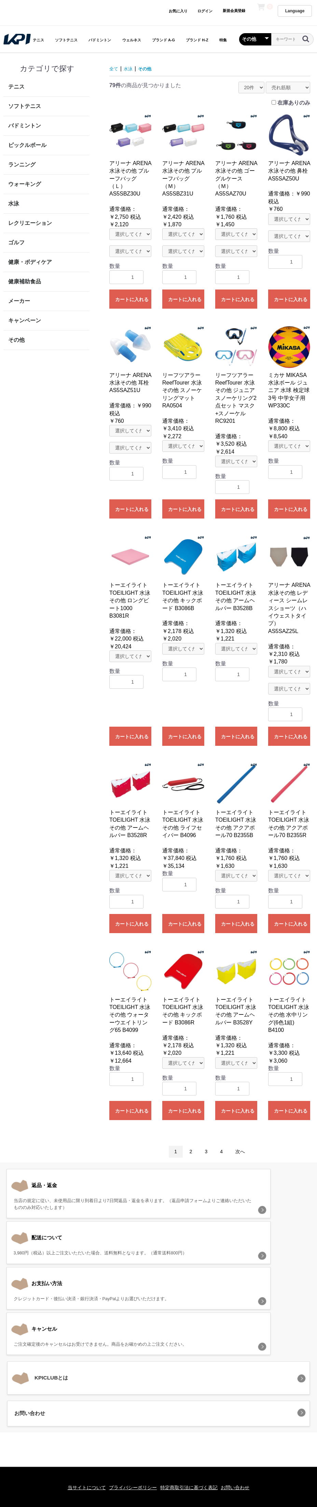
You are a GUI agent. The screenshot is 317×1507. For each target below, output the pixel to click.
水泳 (13, 203)
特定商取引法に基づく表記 (191, 1407)
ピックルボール (27, 145)
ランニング (22, 164)
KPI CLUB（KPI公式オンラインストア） (158, 1437)
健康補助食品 (24, 281)
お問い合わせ (243, 1407)
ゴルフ (16, 242)
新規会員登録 (234, 11)
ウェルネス (131, 40)
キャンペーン (24, 320)
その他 (16, 340)
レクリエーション (30, 223)
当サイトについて (79, 1407)
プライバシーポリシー (130, 1407)
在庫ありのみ (293, 103)
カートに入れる (132, 299)
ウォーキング (24, 184)
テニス (38, 40)
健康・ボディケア (30, 262)
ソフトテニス (66, 40)
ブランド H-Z (197, 40)
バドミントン (99, 40)
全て (114, 68)
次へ (240, 1151)
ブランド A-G (163, 40)
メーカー (19, 301)
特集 (223, 40)
